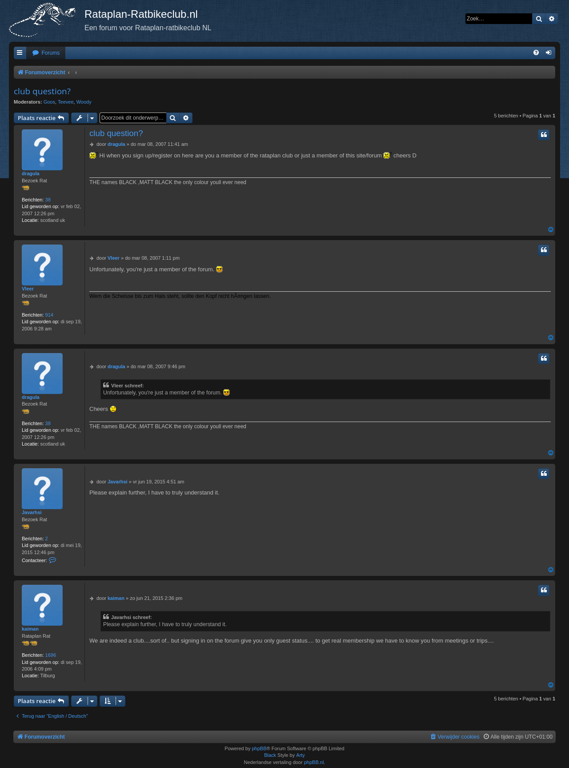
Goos (49, 102)
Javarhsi (32, 512)
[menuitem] (46, 53)
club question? (42, 91)
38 (48, 199)
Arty (300, 755)
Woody (84, 102)
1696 (50, 655)
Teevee (65, 102)
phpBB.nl (314, 762)
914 (49, 315)
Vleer (28, 288)
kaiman (30, 628)
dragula (31, 173)
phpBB (259, 748)
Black (270, 755)
